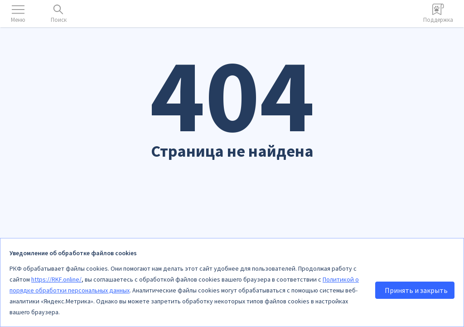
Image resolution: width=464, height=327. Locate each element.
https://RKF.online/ (56, 279)
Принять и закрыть (416, 290)
